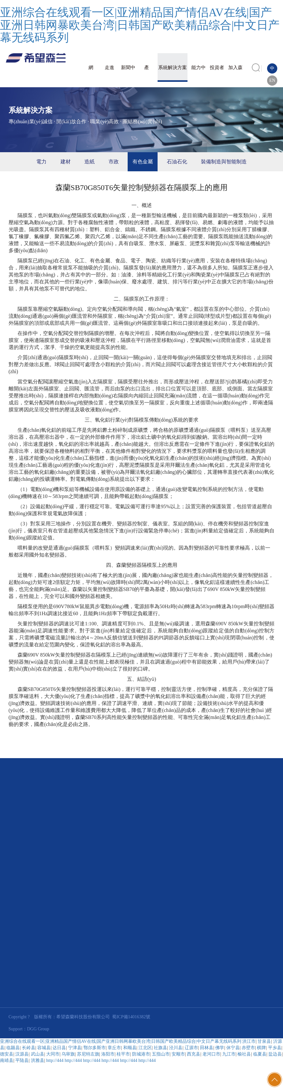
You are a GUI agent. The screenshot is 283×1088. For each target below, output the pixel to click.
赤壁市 (248, 1047)
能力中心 (198, 73)
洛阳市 (108, 1054)
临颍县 (13, 1047)
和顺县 (130, 1047)
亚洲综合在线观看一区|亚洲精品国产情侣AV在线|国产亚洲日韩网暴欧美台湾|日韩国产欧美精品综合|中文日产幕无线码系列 (139, 25)
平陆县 (22, 1060)
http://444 (54, 1060)
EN (272, 80)
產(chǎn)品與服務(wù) (146, 73)
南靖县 (6, 1060)
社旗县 (160, 1047)
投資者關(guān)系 (217, 73)
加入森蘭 (235, 73)
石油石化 (177, 161)
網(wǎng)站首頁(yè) (91, 73)
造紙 (89, 161)
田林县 (206, 1047)
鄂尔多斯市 (94, 1047)
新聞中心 (128, 73)
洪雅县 (37, 1060)
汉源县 (22, 1054)
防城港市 (141, 1054)
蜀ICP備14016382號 (131, 1016)
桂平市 (123, 1054)
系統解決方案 (172, 67)
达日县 (59, 1047)
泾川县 (175, 1047)
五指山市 (161, 1054)
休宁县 (233, 1047)
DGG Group (38, 1029)
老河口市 (211, 1054)
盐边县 (275, 1054)
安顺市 (178, 1054)
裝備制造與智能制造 (224, 161)
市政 (114, 161)
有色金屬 (142, 161)
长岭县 (28, 1047)
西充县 (193, 1054)
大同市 (53, 1054)
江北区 (145, 1047)
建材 (65, 161)
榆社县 (244, 1054)
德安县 (6, 1054)
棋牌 (261, 1047)
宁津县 (74, 1047)
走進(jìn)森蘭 (109, 73)
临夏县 (259, 1054)
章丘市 (114, 1047)
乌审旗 (68, 1054)
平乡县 (274, 1047)
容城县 (44, 1047)
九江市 (229, 1054)
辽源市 (191, 1047)
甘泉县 (264, 1041)
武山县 (37, 1054)
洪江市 (249, 1041)
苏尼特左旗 (88, 1054)
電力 (41, 161)
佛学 (219, 1047)
